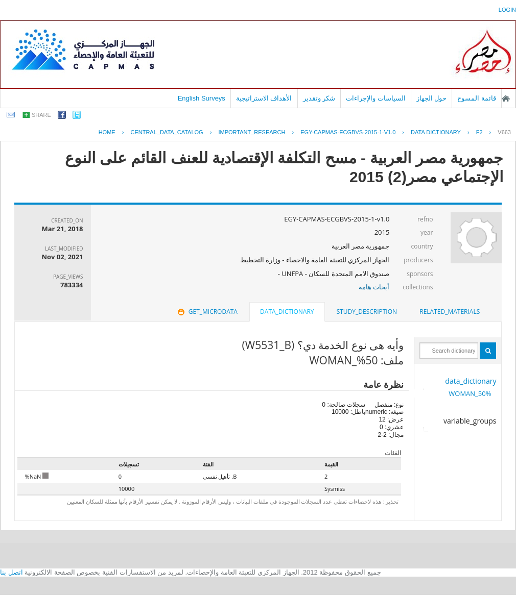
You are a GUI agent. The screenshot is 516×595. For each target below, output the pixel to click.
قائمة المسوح (476, 98)
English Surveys (201, 98)
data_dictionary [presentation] (287, 311)
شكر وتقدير (319, 98)
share (41, 115)
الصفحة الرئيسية (506, 98)
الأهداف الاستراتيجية (264, 98)
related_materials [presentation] (449, 311)
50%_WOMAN (470, 393)
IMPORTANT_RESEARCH (251, 132)
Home (107, 132)
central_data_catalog (166, 132)
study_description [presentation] (367, 311)
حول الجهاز (431, 98)
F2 (479, 132)
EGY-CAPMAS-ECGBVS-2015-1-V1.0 (347, 132)
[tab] (449, 311)
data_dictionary (470, 381)
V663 (504, 132)
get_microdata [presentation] (207, 311)
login (507, 10)
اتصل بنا (11, 572)
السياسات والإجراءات (376, 98)
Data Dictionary (436, 132)
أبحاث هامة (374, 286)
